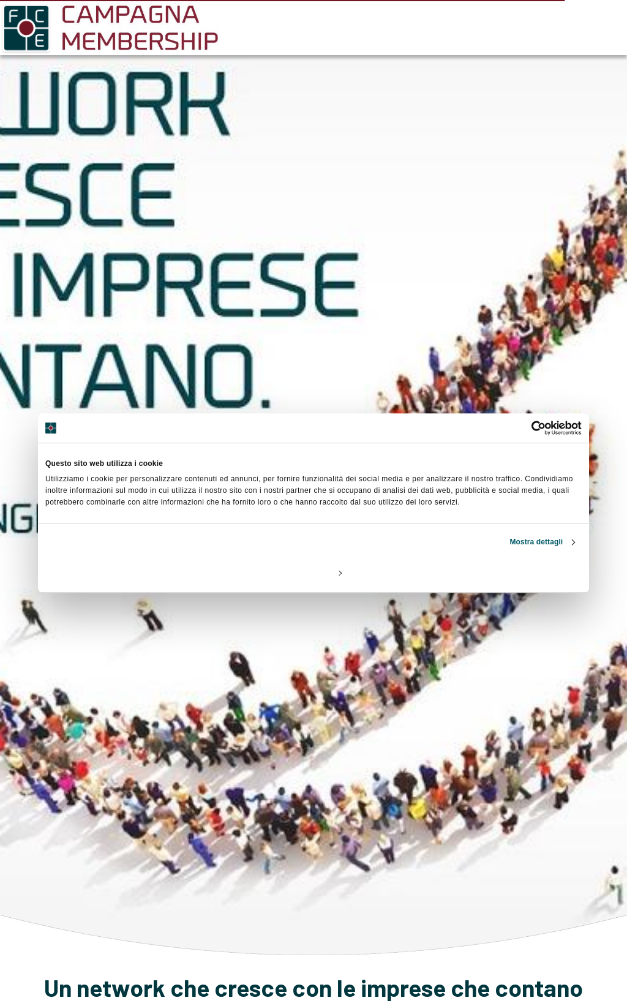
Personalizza (314, 572)
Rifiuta (133, 572)
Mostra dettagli (536, 542)
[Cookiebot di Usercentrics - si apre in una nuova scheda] (528, 428)
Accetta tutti (493, 572)
